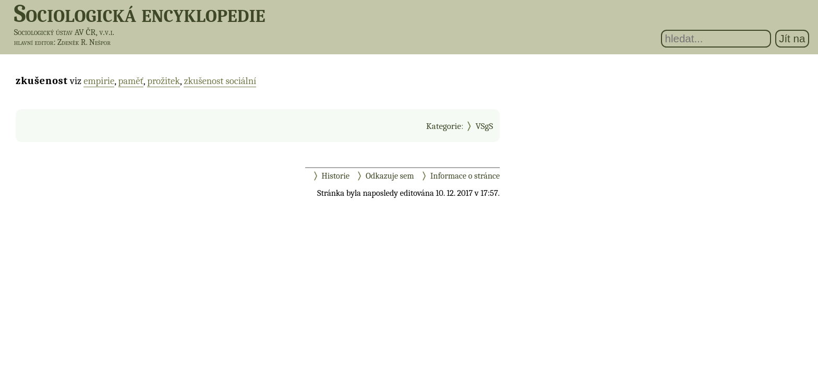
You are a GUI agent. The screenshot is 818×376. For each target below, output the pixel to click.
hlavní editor (34, 42)
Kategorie (443, 126)
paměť (130, 81)
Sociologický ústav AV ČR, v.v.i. (64, 32)
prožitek (163, 81)
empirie (98, 81)
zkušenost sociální (220, 81)
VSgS (484, 126)
